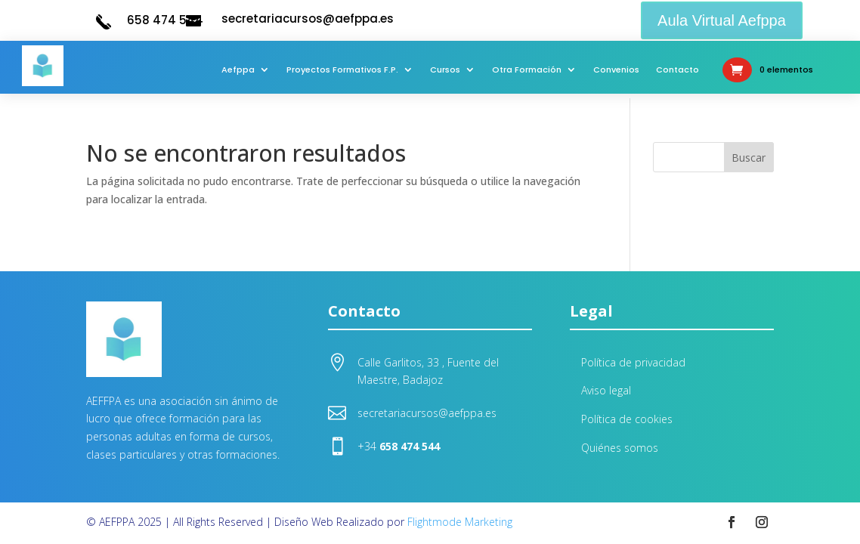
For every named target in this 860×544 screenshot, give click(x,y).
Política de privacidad (633, 362)
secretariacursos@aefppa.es (307, 18)
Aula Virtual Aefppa (721, 20)
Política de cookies (627, 419)
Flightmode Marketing (459, 522)
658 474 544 (165, 20)
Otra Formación (526, 69)
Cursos (445, 69)
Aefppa (238, 69)
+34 (398, 446)
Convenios (616, 69)
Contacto (677, 69)
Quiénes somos (619, 447)
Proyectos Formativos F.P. (342, 69)
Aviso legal (606, 390)
